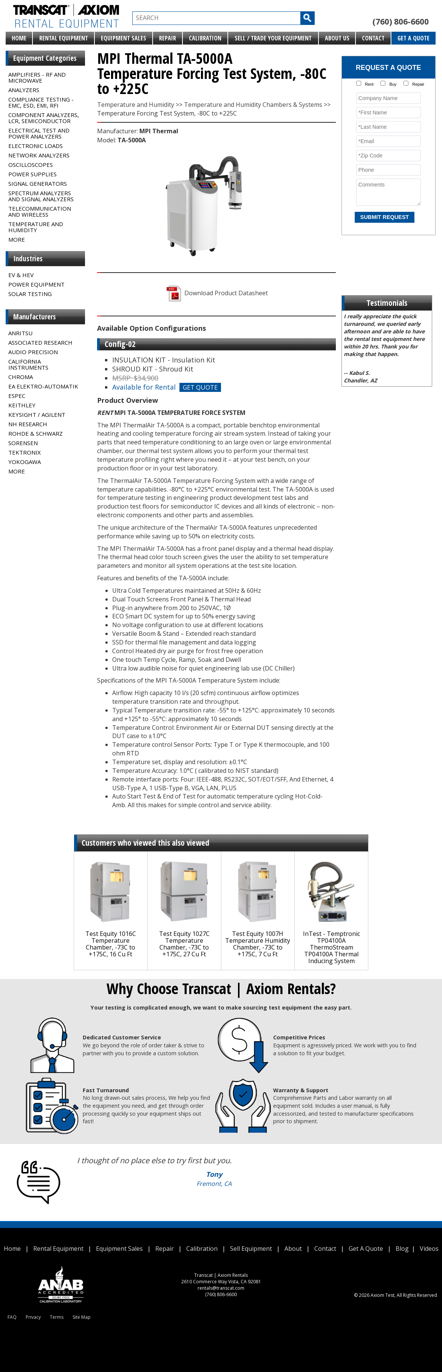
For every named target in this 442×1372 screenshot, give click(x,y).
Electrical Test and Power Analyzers (39, 133)
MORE (16, 239)
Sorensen (23, 443)
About (293, 1248)
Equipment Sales (123, 38)
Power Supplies (32, 174)
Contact (373, 38)
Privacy (33, 1317)
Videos (429, 1248)
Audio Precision (33, 352)
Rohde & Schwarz (35, 433)
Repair (167, 38)
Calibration (205, 38)
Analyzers (23, 90)
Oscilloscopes (30, 164)
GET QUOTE (200, 387)
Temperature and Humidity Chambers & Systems (253, 104)
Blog (402, 1248)
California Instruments (28, 364)
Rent (369, 84)
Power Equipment (36, 284)
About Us (337, 38)
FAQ (12, 1317)
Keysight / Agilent (36, 414)
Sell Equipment (251, 1248)
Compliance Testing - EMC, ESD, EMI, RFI (41, 102)
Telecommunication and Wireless (39, 211)
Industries (28, 259)
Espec (16, 395)
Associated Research (40, 342)
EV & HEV (21, 275)
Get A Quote (413, 38)
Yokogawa (24, 462)
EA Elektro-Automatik (43, 386)
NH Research (27, 424)
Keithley (22, 405)
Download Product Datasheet (216, 293)
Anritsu (20, 333)
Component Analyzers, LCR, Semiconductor (43, 118)
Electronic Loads (35, 146)
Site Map (82, 1317)
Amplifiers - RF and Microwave (37, 77)
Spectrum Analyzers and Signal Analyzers (41, 196)
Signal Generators (37, 183)
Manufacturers (34, 317)
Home (19, 38)
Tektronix (24, 452)
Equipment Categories (45, 58)
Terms (56, 1317)
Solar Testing (30, 294)
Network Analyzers (39, 155)
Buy (393, 84)
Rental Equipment (63, 38)
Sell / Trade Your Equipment (273, 38)
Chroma (20, 377)
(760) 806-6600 (400, 21)
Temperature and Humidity (35, 227)
